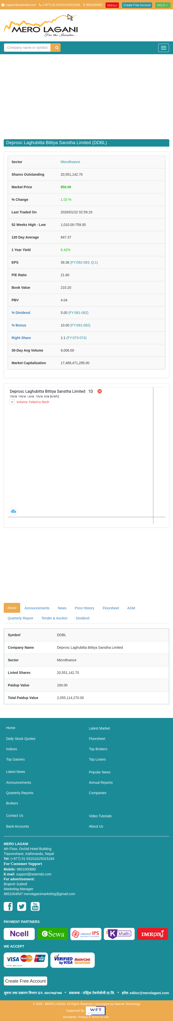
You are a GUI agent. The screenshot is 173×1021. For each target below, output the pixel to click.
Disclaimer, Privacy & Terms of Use (86, 1017)
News (62, 608)
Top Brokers (98, 749)
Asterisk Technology (127, 1004)
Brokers (12, 803)
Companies (98, 793)
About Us (96, 826)
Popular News (99, 772)
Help (163, 5)
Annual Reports (101, 782)
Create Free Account (137, 5)
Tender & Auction (54, 618)
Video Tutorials (100, 816)
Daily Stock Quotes (20, 739)
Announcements (37, 608)
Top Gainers (15, 759)
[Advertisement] (88, 93)
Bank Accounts (17, 826)
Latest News (15, 772)
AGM (131, 608)
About (11, 608)
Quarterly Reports (19, 793)
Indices (11, 749)
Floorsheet (111, 608)
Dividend (82, 618)
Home (10, 728)
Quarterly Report (20, 618)
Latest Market (99, 728)
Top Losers (97, 759)
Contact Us (14, 815)
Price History (84, 608)
